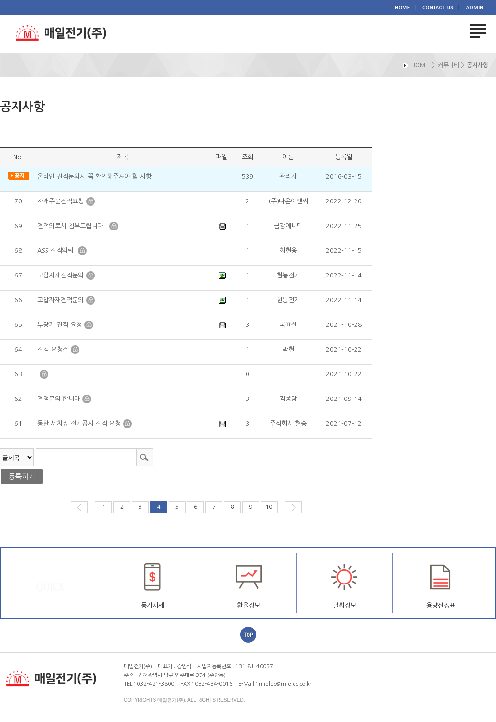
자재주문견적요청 (60, 201)
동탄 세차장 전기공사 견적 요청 (79, 423)
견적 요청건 (52, 349)
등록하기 (21, 476)
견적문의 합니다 (58, 399)
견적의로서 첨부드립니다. (72, 226)
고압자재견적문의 (60, 275)
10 (268, 507)
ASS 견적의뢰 (56, 250)
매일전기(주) (70, 33)
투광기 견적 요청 (59, 325)
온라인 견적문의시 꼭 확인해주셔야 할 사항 (94, 176)
